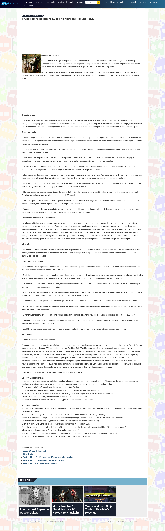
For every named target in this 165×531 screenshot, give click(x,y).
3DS (160, 2)
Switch (133, 2)
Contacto (133, 521)
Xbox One (142, 2)
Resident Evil (62, 2)
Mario (71, 2)
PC (103, 2)
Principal (27, 15)
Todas (31, 5)
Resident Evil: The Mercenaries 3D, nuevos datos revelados (49, 457)
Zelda (53, 2)
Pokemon (79, 2)
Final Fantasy (28, 2)
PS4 (149, 2)
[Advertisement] (82, 37)
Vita (25, 5)
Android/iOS (110, 2)
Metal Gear (40, 2)
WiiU (155, 2)
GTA (47, 2)
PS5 (127, 2)
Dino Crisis (28, 454)
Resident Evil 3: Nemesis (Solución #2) (40, 463)
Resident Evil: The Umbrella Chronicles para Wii (44, 460)
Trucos (35, 15)
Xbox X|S (120, 2)
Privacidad (121, 521)
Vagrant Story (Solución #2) (35, 451)
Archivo (111, 521)
